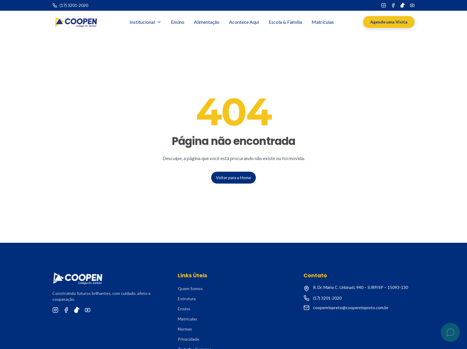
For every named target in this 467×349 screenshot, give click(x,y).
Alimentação (207, 22)
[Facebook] (393, 5)
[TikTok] (402, 5)
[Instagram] (383, 5)
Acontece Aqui (244, 22)
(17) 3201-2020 (327, 298)
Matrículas (323, 22)
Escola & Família (285, 22)
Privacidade (188, 339)
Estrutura (187, 298)
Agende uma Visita (388, 21)
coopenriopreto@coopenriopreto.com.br (350, 307)
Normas (185, 328)
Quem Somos (190, 288)
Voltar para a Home (233, 177)
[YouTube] (412, 5)
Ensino (177, 22)
